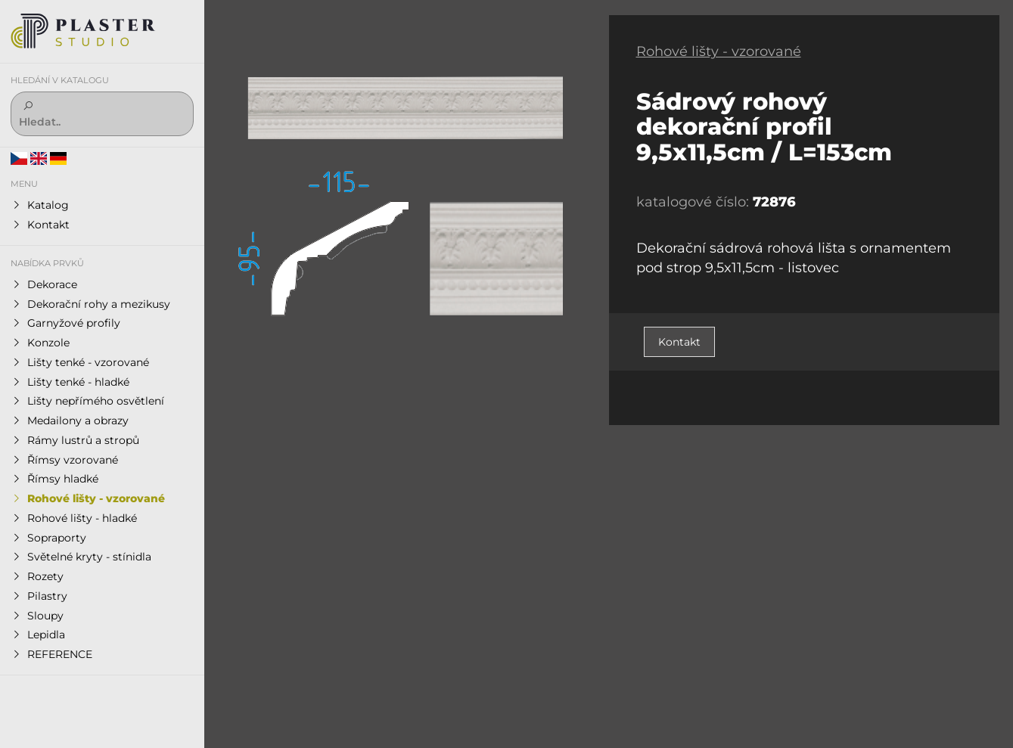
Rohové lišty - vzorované (718, 51)
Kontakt (679, 342)
